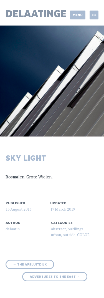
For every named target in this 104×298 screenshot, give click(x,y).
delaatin (13, 228)
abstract (58, 228)
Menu (78, 15)
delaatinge (36, 13)
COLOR (83, 234)
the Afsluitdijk (30, 264)
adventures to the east (55, 276)
